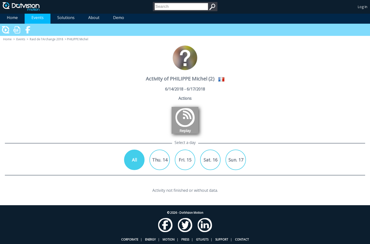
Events (37, 17)
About (93, 17)
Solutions (66, 17)
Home (12, 17)
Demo (118, 17)
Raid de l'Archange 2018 (46, 39)
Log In (362, 6)
